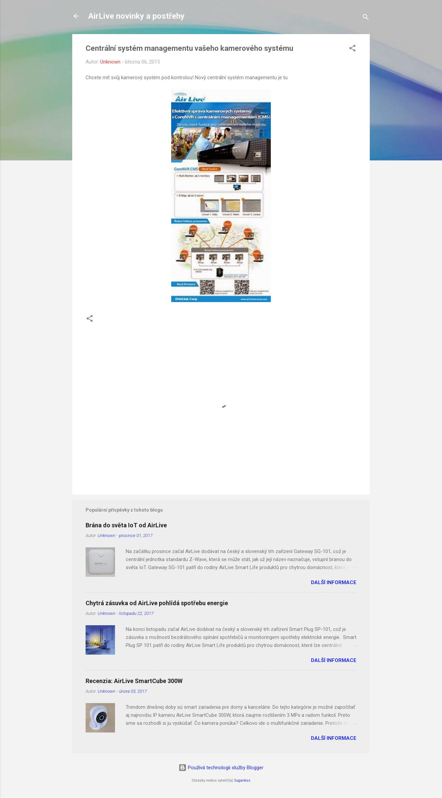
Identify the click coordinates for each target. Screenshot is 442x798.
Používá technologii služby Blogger (221, 768)
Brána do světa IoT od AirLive (126, 525)
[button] (352, 49)
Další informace (333, 582)
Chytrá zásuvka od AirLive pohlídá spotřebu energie (157, 603)
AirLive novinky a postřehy (136, 16)
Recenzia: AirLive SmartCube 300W (134, 680)
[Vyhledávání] (366, 18)
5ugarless (242, 780)
